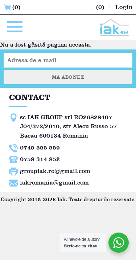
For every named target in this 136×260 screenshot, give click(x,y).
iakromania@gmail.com (54, 182)
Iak (61, 199)
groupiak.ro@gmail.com (55, 171)
